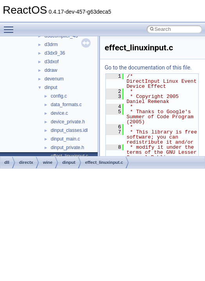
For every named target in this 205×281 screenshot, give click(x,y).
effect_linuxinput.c (104, 162)
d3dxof (52, 61)
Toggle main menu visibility (10, 26)
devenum (54, 79)
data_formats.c (66, 104)
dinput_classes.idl (69, 130)
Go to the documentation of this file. (148, 67)
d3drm (51, 44)
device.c (59, 113)
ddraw (51, 70)
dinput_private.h (67, 147)
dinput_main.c (65, 139)
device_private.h (68, 121)
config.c (59, 96)
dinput (51, 87)
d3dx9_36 (55, 53)
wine (47, 162)
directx (26, 162)
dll (6, 162)
